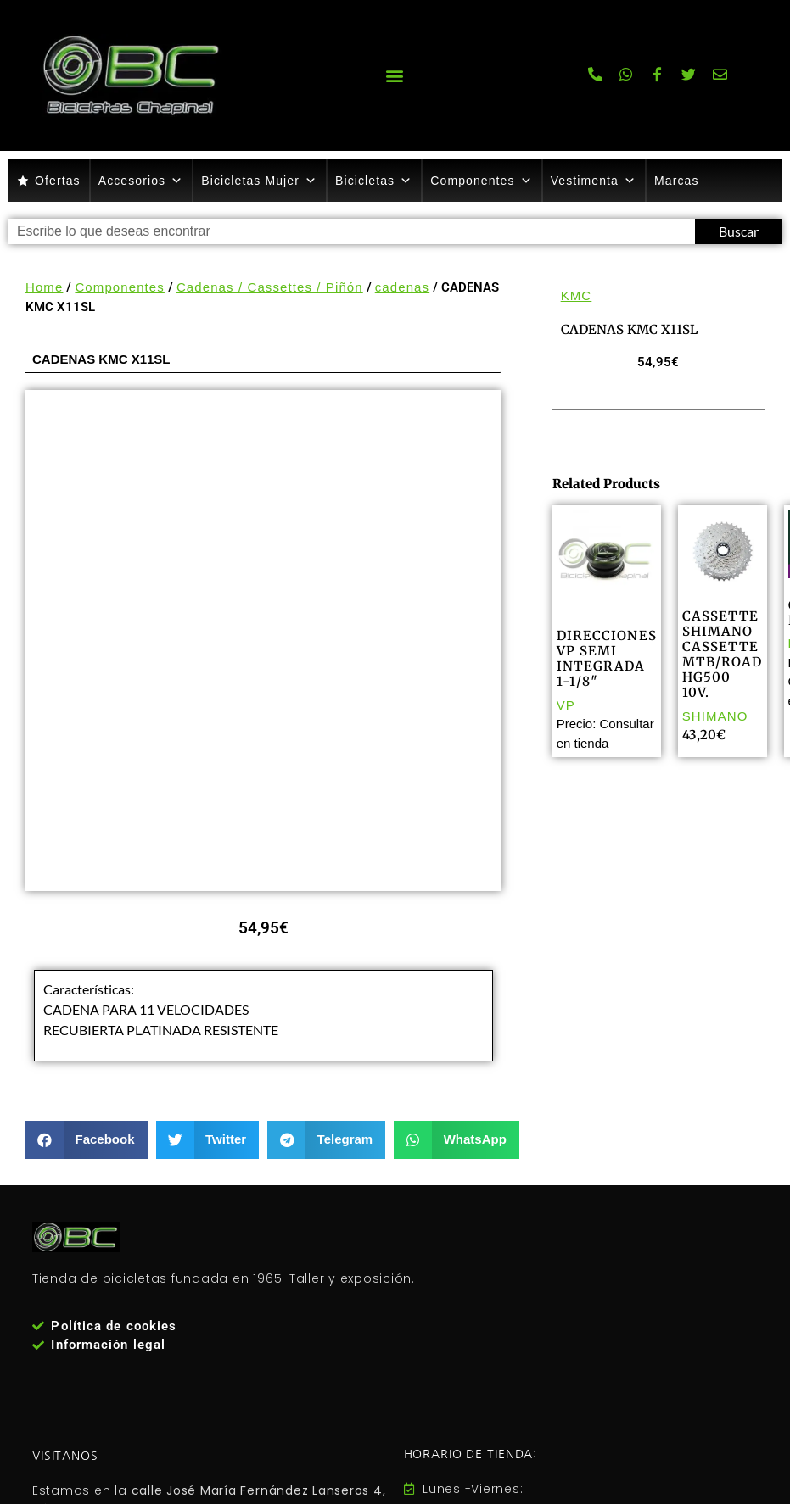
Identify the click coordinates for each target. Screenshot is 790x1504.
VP (566, 705)
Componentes (481, 180)
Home (44, 287)
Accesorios (141, 180)
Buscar (739, 231)
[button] (395, 75)
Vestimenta (593, 180)
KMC (576, 295)
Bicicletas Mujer (259, 180)
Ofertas (58, 180)
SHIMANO (715, 716)
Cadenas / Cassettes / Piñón (269, 287)
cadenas (402, 287)
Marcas (676, 180)
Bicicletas (373, 180)
